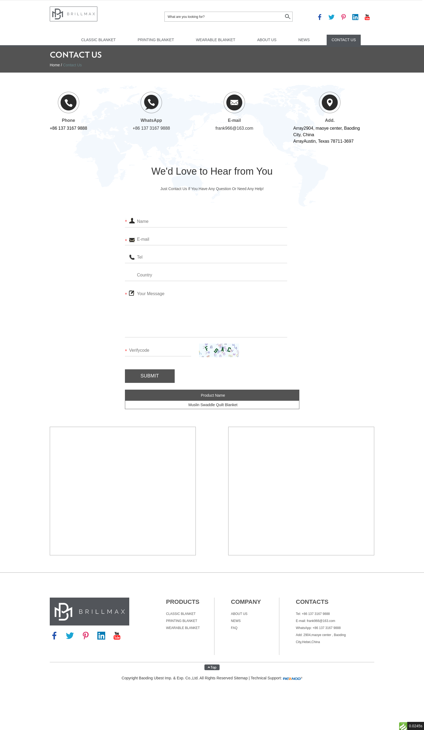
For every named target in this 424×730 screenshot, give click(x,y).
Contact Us (344, 40)
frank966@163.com (234, 128)
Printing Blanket (156, 40)
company (246, 601)
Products (182, 601)
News (304, 40)
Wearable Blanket (215, 40)
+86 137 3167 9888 (151, 128)
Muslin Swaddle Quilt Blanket (212, 405)
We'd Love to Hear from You (212, 171)
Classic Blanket (98, 40)
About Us (266, 40)
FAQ (234, 628)
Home (55, 65)
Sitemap (241, 678)
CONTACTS (312, 601)
